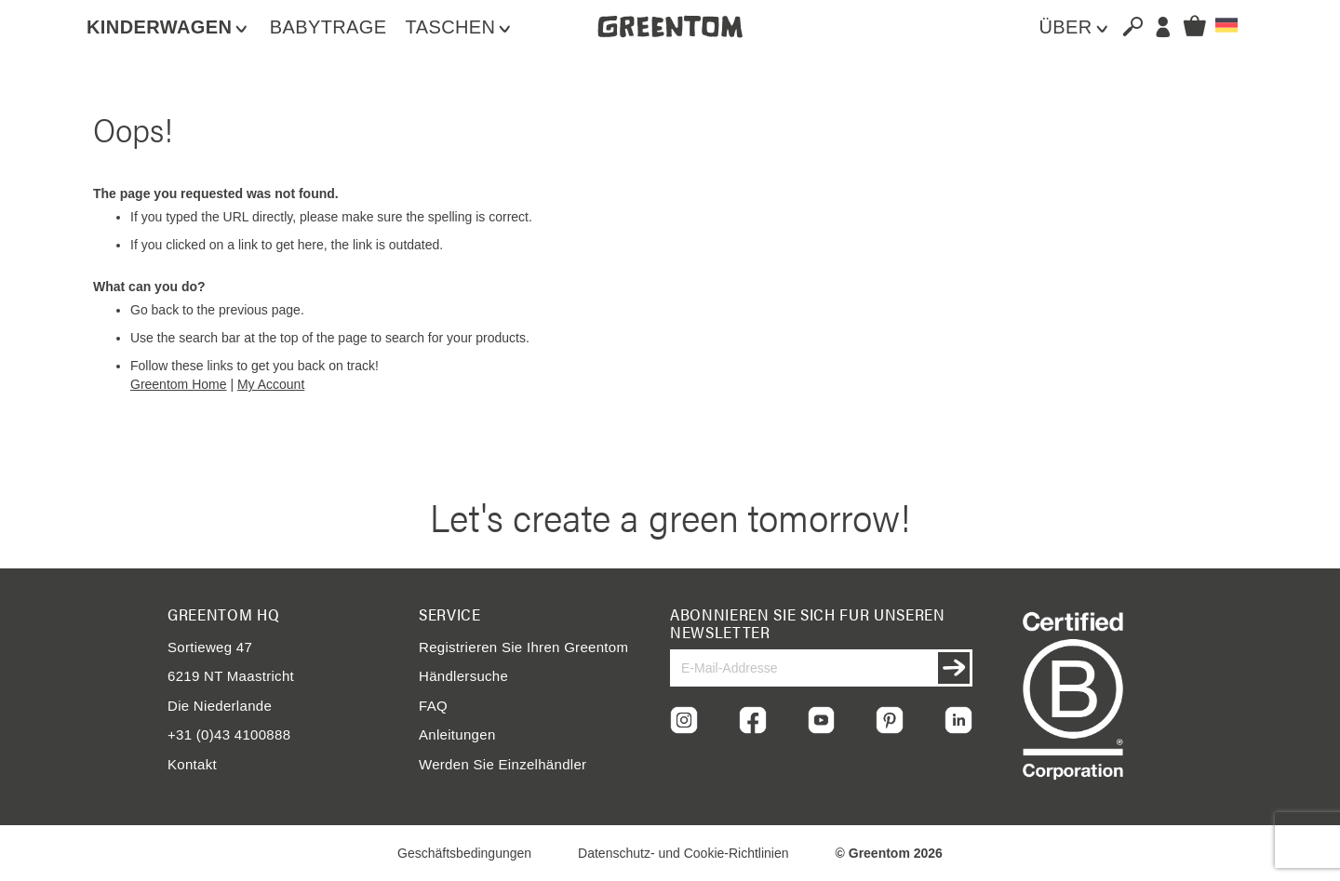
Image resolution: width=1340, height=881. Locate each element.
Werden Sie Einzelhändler (502, 764)
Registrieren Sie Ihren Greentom (523, 647)
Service (450, 614)
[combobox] (1125, 26)
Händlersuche (463, 676)
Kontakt (192, 764)
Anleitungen (457, 734)
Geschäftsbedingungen (464, 853)
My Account (270, 384)
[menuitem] (169, 27)
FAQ (433, 706)
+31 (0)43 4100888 (229, 734)
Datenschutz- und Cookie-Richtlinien (683, 853)
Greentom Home (178, 384)
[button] (1226, 25)
